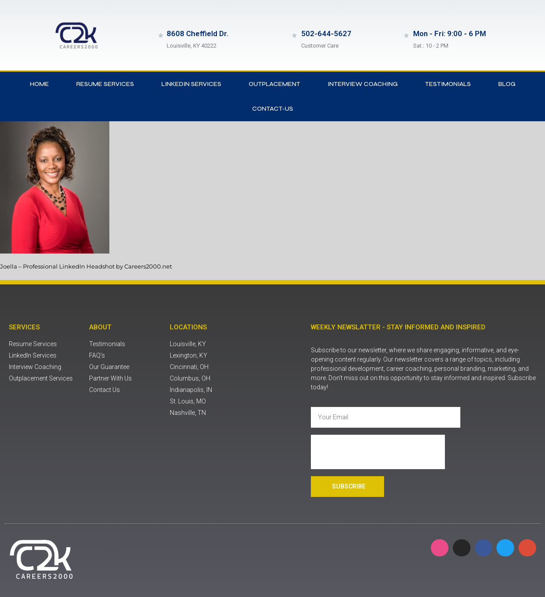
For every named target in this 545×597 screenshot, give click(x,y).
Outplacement (274, 84)
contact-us (272, 108)
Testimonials (448, 84)
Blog (506, 84)
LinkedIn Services (191, 84)
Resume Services (105, 84)
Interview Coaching (363, 84)
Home (39, 84)
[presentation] (378, 452)
